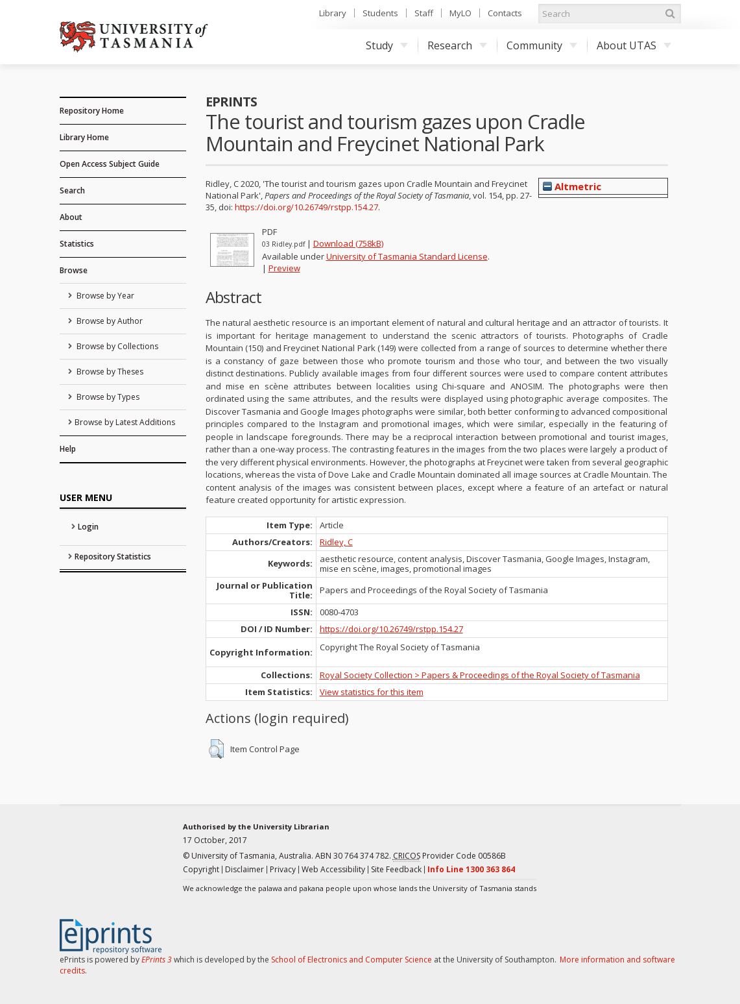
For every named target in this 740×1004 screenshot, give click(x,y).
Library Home (84, 137)
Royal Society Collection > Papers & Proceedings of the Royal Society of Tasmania (480, 675)
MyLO (460, 13)
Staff (423, 13)
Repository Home (92, 110)
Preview (284, 268)
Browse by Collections (116, 346)
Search (72, 190)
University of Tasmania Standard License (407, 256)
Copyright (201, 869)
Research (457, 45)
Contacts (505, 13)
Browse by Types (107, 396)
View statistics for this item (372, 692)
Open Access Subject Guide (110, 163)
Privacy (283, 869)
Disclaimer (244, 869)
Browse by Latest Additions (125, 422)
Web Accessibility (333, 869)
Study (387, 45)
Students (380, 13)
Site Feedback (396, 869)
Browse (74, 270)
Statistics (77, 243)
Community (542, 45)
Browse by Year (104, 295)
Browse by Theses (109, 371)
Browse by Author (109, 320)
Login (88, 526)
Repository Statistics (113, 556)
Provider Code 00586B (449, 856)
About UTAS (634, 45)
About (71, 217)
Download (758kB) (348, 243)
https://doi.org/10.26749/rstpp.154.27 (306, 207)
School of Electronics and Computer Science (351, 959)
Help (68, 448)
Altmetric (572, 186)
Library (332, 13)
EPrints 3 (156, 959)
